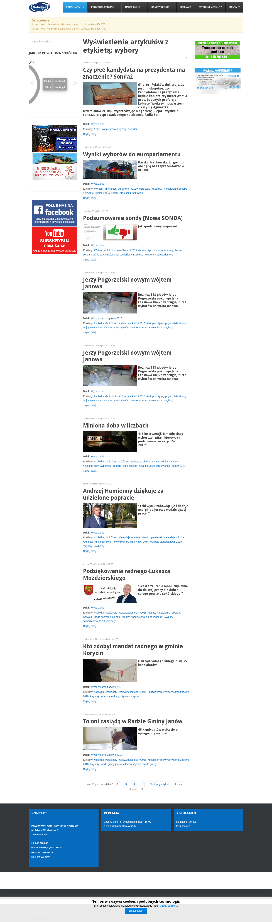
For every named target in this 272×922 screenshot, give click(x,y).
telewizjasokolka (141, 461)
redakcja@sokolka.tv (50, 847)
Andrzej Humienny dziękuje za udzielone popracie (123, 494)
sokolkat (111, 461)
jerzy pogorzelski (168, 323)
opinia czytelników (103, 254)
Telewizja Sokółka (177, 188)
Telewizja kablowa (130, 537)
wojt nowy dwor (116, 541)
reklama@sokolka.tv (123, 826)
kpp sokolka (130, 465)
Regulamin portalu (186, 821)
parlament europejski (117, 188)
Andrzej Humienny (94, 541)
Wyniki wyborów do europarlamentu (132, 154)
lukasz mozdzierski (159, 612)
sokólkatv (123, 250)
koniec (178, 784)
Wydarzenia (97, 124)
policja (117, 465)
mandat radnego (111, 696)
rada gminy (150, 764)
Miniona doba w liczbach (116, 425)
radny (126, 617)
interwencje (164, 465)
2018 (142, 323)
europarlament (165, 254)
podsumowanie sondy (161, 250)
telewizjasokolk (128, 323)
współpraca (109, 129)
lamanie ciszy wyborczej (97, 465)
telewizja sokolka (174, 537)
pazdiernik (157, 537)
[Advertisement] (55, 322)
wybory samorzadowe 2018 (147, 327)
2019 (135, 188)
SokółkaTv (159, 188)
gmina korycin (131, 696)
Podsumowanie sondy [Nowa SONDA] (133, 218)
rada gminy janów (112, 764)
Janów (108, 327)
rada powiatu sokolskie (108, 617)
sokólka (99, 323)
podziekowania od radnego (147, 617)
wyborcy (99, 546)
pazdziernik (155, 692)
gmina (138, 764)
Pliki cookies (183, 826)
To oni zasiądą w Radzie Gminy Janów (132, 721)
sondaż (133, 129)
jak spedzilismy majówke (129, 254)
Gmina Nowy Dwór (138, 541)
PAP (97, 129)
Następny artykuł (159, 784)
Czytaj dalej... (90, 134)
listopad (152, 323)
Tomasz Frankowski (132, 193)
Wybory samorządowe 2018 (106, 318)
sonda (143, 250)
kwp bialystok (147, 465)
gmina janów (122, 327)
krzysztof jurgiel (93, 193)
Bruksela (145, 188)
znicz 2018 (179, 465)
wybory (122, 129)
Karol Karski (111, 193)
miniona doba (160, 461)
